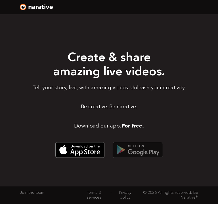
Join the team (32, 193)
